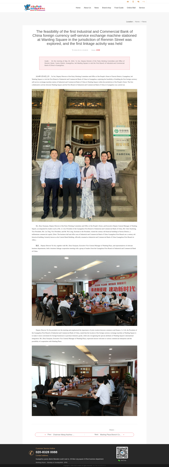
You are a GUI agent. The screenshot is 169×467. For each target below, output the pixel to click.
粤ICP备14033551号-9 (99, 465)
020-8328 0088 (46, 452)
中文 (143, 1)
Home (137, 22)
